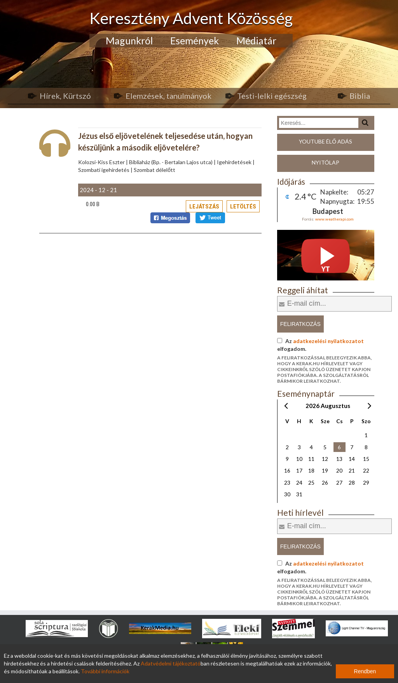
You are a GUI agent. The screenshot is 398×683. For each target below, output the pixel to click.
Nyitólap (325, 162)
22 (366, 470)
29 (366, 482)
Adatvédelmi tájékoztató (171, 663)
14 (352, 458)
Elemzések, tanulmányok (168, 95)
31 (299, 494)
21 (352, 470)
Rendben (365, 671)
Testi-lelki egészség (272, 95)
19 (325, 470)
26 (325, 482)
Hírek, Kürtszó (65, 95)
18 (311, 470)
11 (311, 458)
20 (339, 470)
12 (325, 458)
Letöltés (243, 206)
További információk (105, 671)
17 (299, 470)
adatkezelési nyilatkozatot (328, 341)
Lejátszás (204, 206)
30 (287, 494)
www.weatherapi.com (334, 219)
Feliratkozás (300, 324)
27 (339, 482)
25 (311, 482)
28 (352, 482)
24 (299, 482)
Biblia (359, 95)
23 (287, 482)
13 (339, 458)
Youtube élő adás (325, 141)
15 (366, 458)
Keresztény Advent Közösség (191, 18)
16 (287, 470)
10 (299, 458)
